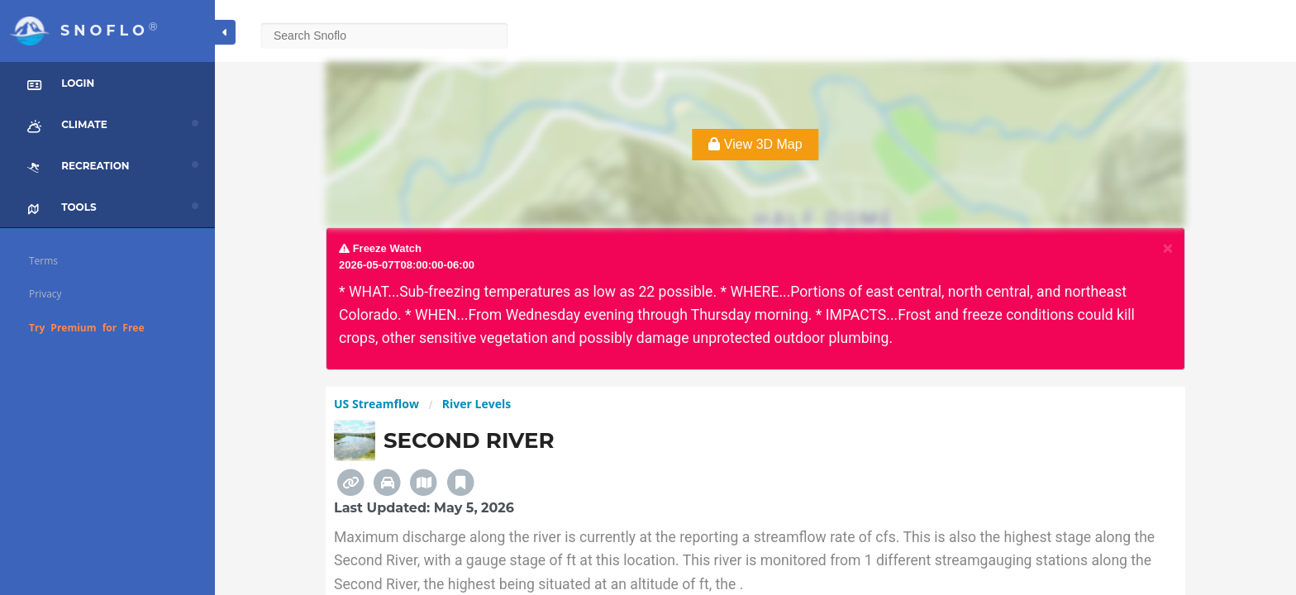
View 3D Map (755, 144)
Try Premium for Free (87, 328)
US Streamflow (376, 404)
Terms (43, 261)
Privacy (45, 294)
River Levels (476, 404)
